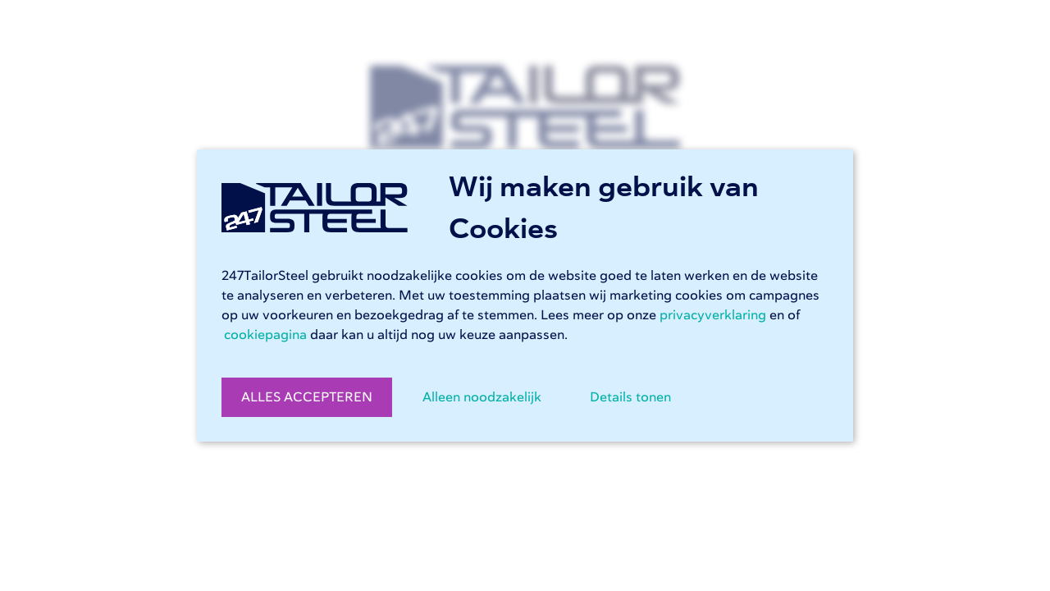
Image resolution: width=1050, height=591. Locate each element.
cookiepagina (265, 334)
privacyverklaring (713, 315)
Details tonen (630, 397)
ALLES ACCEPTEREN (306, 397)
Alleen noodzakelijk (481, 397)
